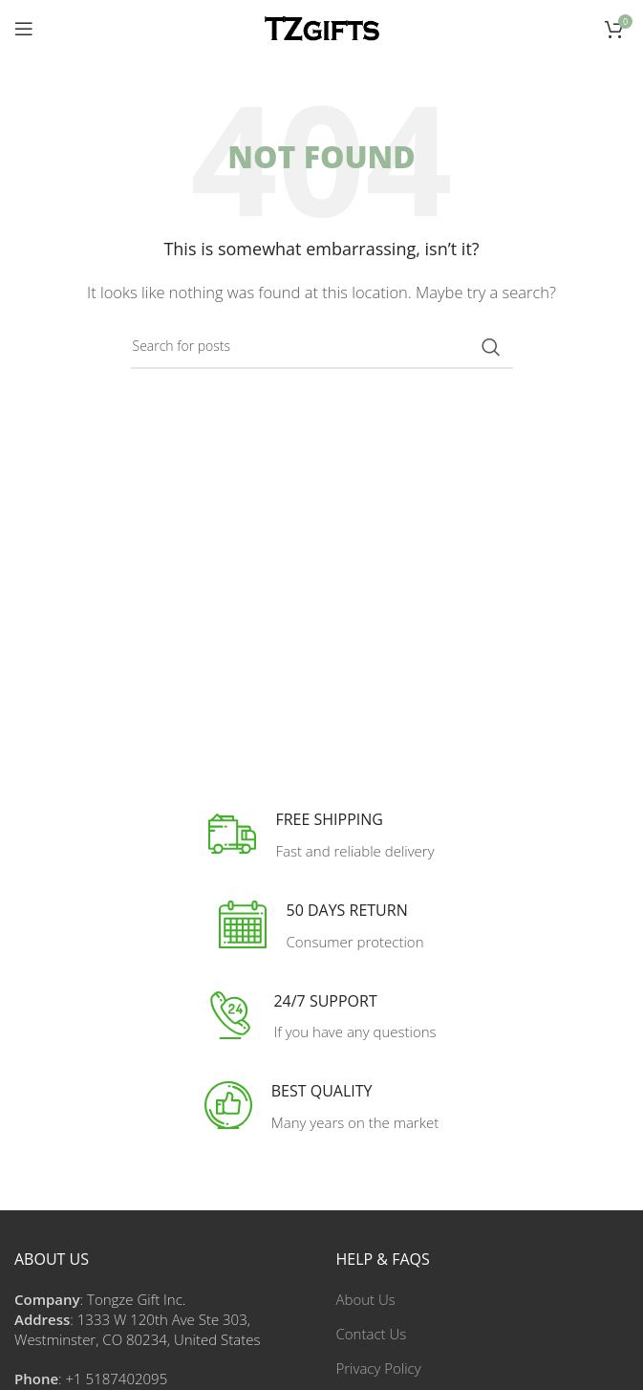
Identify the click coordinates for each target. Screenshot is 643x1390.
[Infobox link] (321, 836)
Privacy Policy (378, 1368)
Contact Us (371, 1333)
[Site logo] (322, 26)
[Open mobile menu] (24, 29)
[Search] (322, 347)
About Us (366, 1299)
